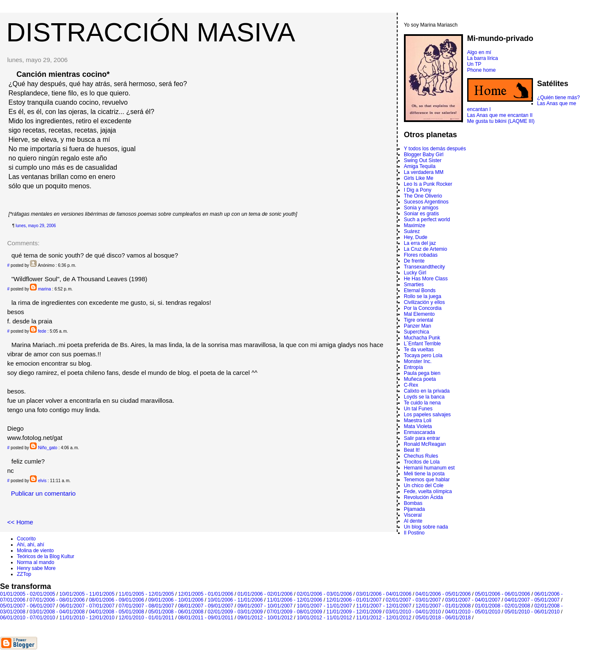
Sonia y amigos (421, 208)
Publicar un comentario (43, 493)
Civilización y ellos (424, 302)
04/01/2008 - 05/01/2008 (116, 612)
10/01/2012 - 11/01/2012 (324, 618)
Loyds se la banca (424, 397)
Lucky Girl (415, 273)
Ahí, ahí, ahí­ (30, 545)
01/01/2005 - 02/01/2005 (27, 594)
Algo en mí (479, 52)
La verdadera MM (424, 172)
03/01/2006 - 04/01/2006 (384, 594)
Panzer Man (417, 326)
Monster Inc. (418, 361)
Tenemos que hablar (427, 480)
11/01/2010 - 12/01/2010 (87, 618)
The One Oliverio (423, 196)
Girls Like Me (418, 178)
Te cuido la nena (422, 403)
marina (44, 289)
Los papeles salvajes (427, 415)
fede (42, 331)
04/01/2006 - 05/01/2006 (443, 594)
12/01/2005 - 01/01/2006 (205, 594)
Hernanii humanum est (429, 468)
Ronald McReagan (425, 444)
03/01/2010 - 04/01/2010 (413, 612)
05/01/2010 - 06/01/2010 (532, 612)
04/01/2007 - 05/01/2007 (532, 600)
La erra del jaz (420, 243)
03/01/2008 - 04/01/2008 (57, 612)
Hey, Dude (416, 237)
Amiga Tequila (420, 166)
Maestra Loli (417, 420)
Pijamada (414, 509)
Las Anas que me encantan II (500, 115)
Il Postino (414, 533)
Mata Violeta (418, 426)
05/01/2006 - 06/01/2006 (502, 594)
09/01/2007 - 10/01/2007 (265, 606)
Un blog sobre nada (426, 527)
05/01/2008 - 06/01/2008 (176, 612)
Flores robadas (421, 255)
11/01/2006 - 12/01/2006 (294, 600)
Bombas (413, 503)
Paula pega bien (422, 373)
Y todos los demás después (435, 149)
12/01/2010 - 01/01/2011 (146, 618)
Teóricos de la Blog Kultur (45, 556)
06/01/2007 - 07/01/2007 (87, 606)
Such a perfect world (427, 219)
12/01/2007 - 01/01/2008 (443, 606)
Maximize (414, 225)
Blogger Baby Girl (424, 154)
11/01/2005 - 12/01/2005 (146, 594)
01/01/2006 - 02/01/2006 (265, 594)
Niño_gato (47, 447)
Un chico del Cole (424, 485)
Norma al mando (35, 562)
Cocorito (26, 539)
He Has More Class (426, 279)
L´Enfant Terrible (422, 344)
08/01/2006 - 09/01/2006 (116, 600)
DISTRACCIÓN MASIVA (150, 32)
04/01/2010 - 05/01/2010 (473, 612)
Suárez (412, 231)
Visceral (413, 515)
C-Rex (411, 385)
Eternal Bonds (420, 290)
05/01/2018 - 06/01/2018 (443, 618)
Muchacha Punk (422, 338)
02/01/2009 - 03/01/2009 (235, 612)
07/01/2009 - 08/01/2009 (294, 612)
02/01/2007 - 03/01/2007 (413, 600)
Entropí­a (413, 367)
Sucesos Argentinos (426, 202)
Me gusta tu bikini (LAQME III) (501, 121)
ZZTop (24, 574)
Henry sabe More (36, 568)
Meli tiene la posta (424, 474)
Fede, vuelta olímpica (428, 491)
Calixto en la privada (427, 391)
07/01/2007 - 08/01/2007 (146, 606)
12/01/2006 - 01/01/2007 (354, 600)
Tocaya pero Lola (423, 355)
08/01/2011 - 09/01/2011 (205, 618)
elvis (42, 480)
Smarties (414, 285)
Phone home (481, 70)
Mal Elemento (419, 314)
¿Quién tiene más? (558, 97)
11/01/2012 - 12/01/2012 (384, 618)
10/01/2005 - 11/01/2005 (87, 594)
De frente (414, 261)
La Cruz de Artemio (425, 249)
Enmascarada (419, 432)
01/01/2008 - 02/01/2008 (502, 606)
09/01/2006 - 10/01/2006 (176, 600)
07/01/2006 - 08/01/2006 (57, 600)
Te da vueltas (419, 350)
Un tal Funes (418, 409)
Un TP (474, 64)
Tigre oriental (418, 320)
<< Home (20, 522)
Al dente (413, 521)
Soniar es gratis (421, 214)
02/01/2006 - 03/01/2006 (324, 594)
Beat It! (412, 450)
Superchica (416, 332)
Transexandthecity (424, 267)
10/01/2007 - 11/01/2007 (324, 606)
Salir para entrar (422, 438)
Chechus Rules (421, 456)
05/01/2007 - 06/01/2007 (27, 606)
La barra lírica (482, 58)
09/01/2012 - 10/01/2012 (265, 618)
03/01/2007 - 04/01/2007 (473, 600)
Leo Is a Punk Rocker (428, 184)
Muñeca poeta (420, 379)
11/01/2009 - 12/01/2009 (354, 612)
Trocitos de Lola (422, 462)
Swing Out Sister (422, 160)
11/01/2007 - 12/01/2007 (384, 606)
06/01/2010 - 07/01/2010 (27, 618)
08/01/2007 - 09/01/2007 (205, 606)
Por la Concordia (422, 308)
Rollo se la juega (422, 296)
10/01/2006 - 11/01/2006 (235, 600)
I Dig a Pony (417, 190)
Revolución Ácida (423, 497)
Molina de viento (35, 550)
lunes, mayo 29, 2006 (36, 225)
